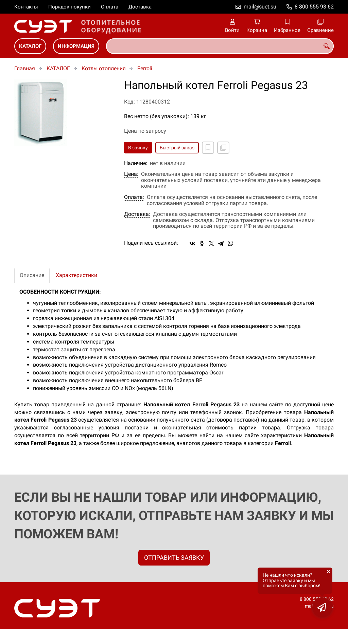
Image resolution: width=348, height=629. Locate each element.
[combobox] (220, 46)
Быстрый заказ (177, 147)
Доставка (140, 7)
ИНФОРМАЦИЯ (76, 46)
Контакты (26, 7)
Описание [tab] (32, 275)
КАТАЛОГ (30, 46)
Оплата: (134, 197)
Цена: (131, 174)
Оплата (109, 7)
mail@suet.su (260, 6)
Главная (24, 68)
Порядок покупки (69, 7)
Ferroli (144, 68)
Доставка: (137, 214)
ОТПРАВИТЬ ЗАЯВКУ (174, 557)
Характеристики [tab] (76, 275)
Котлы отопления (104, 68)
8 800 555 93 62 (314, 6)
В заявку (138, 147)
